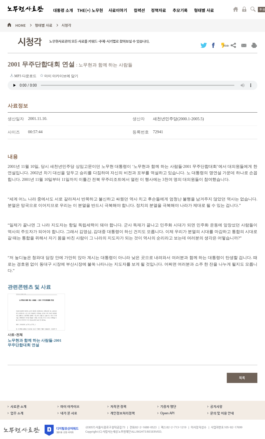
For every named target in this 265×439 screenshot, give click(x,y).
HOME (20, 24)
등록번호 (140, 132)
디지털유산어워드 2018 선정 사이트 (61, 430)
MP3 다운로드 (11, 75)
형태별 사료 (204, 10)
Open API (167, 413)
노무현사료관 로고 (26, 9)
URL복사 (233, 45)
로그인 (244, 9)
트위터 (204, 45)
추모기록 (180, 10)
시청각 (66, 24)
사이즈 (14, 132)
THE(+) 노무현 (90, 10)
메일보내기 (244, 45)
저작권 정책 (118, 407)
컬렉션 (139, 10)
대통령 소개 (63, 10)
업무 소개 (16, 413)
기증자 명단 (168, 407)
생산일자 (16, 119)
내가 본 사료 (68, 413)
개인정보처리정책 (122, 413)
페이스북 (213, 45)
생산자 (138, 119)
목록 (242, 378)
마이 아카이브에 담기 (41, 75)
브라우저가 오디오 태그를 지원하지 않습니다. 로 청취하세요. (132, 85)
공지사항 (216, 407)
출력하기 (254, 45)
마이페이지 (235, 9)
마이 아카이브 (70, 407)
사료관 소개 (18, 407)
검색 (253, 9)
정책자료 (158, 10)
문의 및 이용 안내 (222, 413)
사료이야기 (117, 10)
